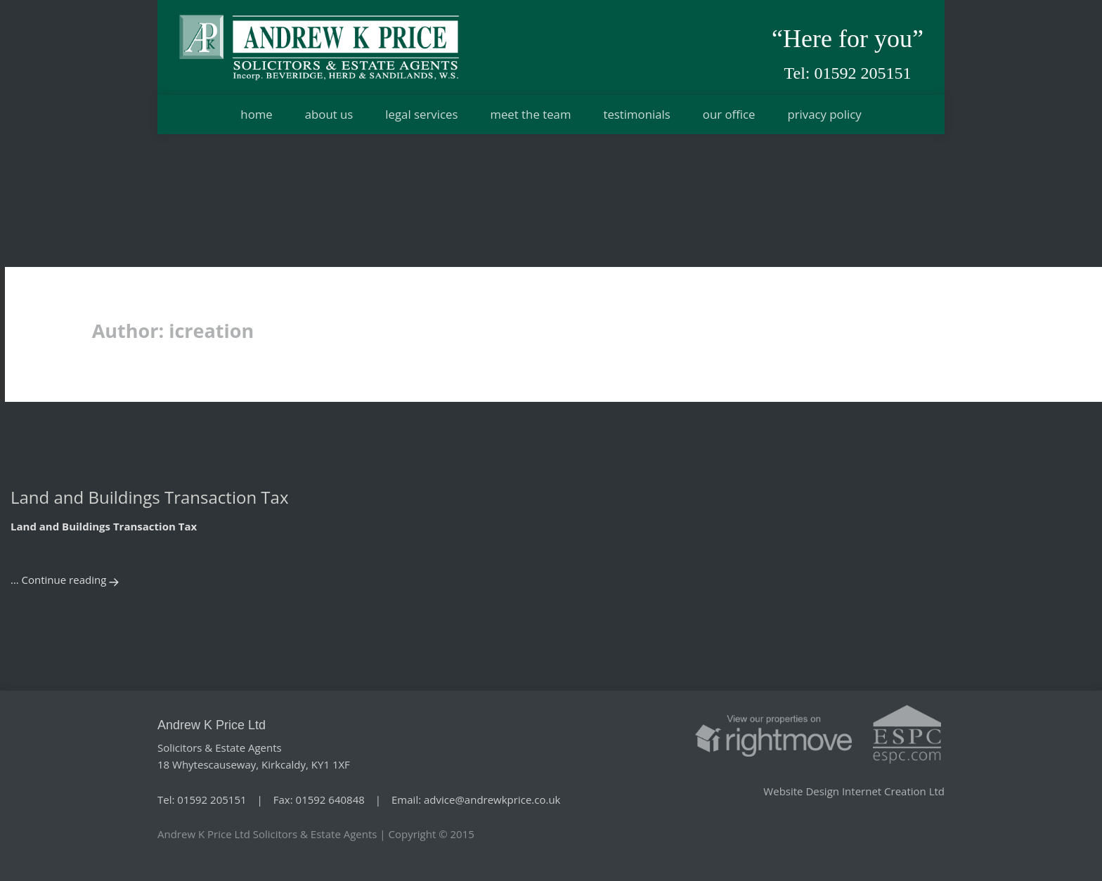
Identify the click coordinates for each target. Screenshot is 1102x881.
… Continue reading (58, 580)
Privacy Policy (824, 114)
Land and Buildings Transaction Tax (149, 497)
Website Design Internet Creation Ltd (854, 791)
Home (256, 114)
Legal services (421, 114)
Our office (729, 114)
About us (329, 114)
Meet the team (530, 114)
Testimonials (636, 114)
